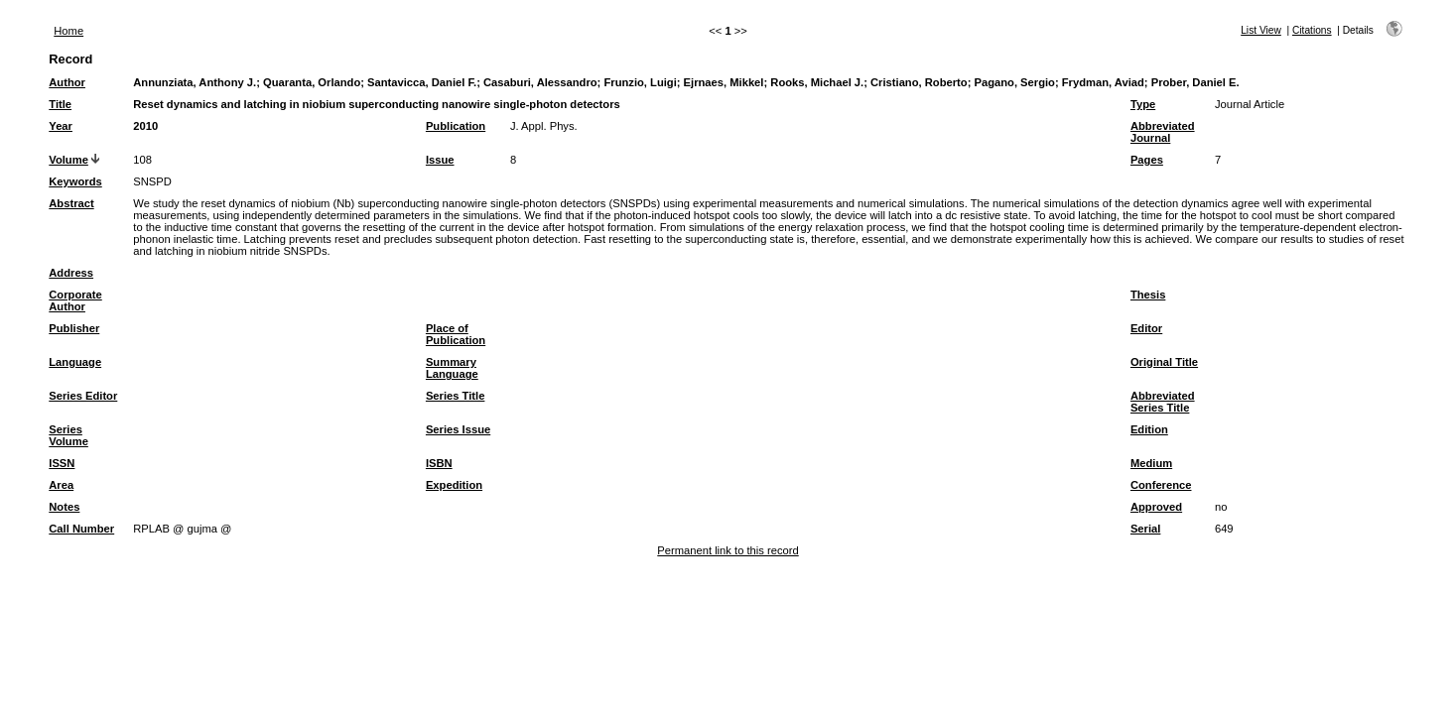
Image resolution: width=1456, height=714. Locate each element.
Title (60, 104)
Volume (68, 160)
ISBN (439, 463)
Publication (455, 126)
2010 (145, 126)
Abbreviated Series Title (1162, 402)
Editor (1146, 328)
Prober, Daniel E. (1195, 82)
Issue (440, 160)
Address (71, 273)
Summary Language (452, 368)
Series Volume (68, 435)
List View (1261, 30)
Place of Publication (455, 334)
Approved (1156, 507)
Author (67, 82)
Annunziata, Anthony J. (194, 82)
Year (60, 126)
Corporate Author (75, 300)
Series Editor (83, 396)
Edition (1149, 429)
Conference (1161, 485)
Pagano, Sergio (1014, 82)
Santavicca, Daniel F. (421, 82)
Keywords (75, 181)
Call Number (81, 529)
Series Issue (458, 429)
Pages (1146, 160)
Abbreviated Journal (1162, 132)
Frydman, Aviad (1103, 82)
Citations (1312, 30)
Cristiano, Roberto (919, 82)
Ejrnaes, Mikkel (724, 82)
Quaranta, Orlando (311, 82)
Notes (64, 507)
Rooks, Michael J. (816, 82)
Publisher (74, 328)
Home (68, 31)
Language (75, 362)
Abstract (71, 203)
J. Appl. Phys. (544, 126)
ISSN (61, 463)
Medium (1151, 463)
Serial (1145, 529)
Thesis (1147, 294)
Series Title (455, 396)
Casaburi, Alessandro (540, 82)
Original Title (1164, 362)
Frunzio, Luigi (639, 82)
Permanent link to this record (727, 550)
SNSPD (152, 181)
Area (61, 485)
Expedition (454, 485)
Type (1142, 104)
